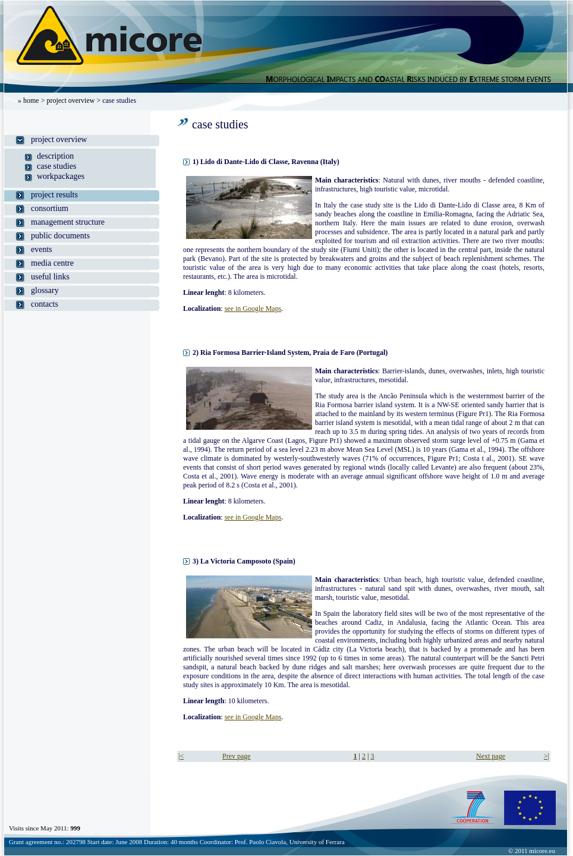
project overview (70, 100)
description (55, 156)
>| (546, 756)
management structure (68, 222)
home (31, 100)
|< (181, 756)
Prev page (236, 756)
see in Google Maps (253, 308)
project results (54, 194)
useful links (50, 276)
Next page (490, 756)
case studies (56, 166)
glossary (45, 290)
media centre (52, 263)
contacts (44, 304)
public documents (60, 235)
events (41, 249)
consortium (49, 208)
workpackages (60, 176)
